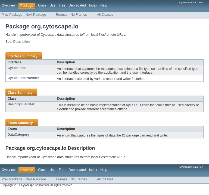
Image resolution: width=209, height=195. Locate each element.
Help (103, 5)
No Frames (79, 15)
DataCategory (18, 135)
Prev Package (12, 15)
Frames (61, 15)
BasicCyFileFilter (21, 104)
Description (21, 42)
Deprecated (77, 5)
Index (93, 5)
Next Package (36, 15)
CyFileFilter (17, 68)
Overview (8, 5)
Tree (62, 5)
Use (52, 5)
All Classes (105, 15)
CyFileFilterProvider (23, 78)
